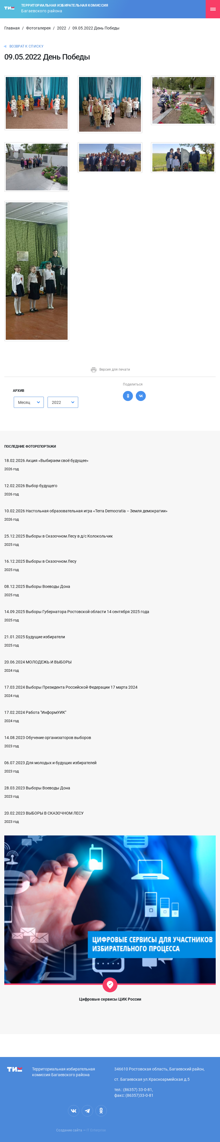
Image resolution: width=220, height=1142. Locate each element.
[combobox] (29, 402)
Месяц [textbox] (24, 402)
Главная (12, 28)
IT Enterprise (96, 1130)
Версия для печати (110, 370)
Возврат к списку (26, 46)
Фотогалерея (38, 28)
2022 (61, 28)
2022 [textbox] (56, 402)
